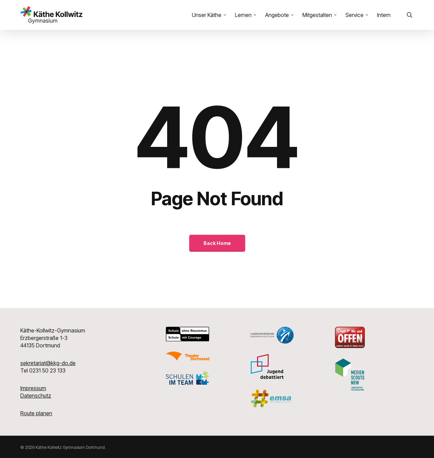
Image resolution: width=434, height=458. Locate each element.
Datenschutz (35, 395)
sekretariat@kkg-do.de (48, 363)
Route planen (36, 413)
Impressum (33, 388)
